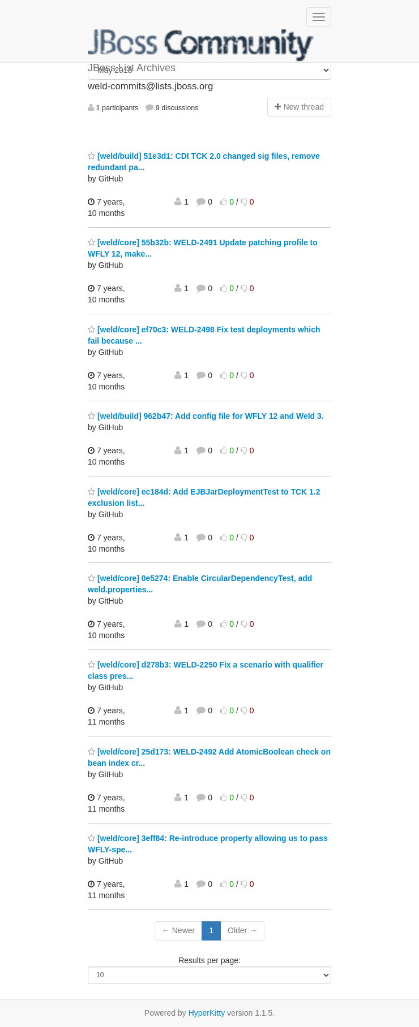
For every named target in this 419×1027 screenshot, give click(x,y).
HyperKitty (207, 1012)
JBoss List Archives (201, 45)
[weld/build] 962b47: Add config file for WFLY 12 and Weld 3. (206, 416)
